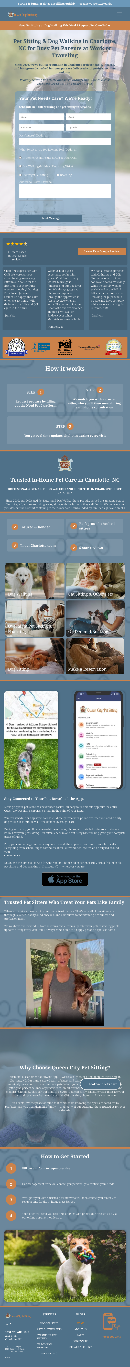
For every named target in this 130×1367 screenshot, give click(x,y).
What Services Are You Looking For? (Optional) (48, 149)
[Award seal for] (113, 347)
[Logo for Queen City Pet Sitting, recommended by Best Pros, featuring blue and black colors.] (16, 347)
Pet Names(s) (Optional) (33, 135)
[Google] (6, 1322)
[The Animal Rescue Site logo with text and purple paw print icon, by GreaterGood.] (89, 347)
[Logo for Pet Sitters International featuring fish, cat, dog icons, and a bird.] (65, 347)
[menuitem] (49, 1321)
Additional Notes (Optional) (36, 182)
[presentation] (41, 206)
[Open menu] (119, 14)
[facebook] (10, 1322)
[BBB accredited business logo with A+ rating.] (41, 347)
